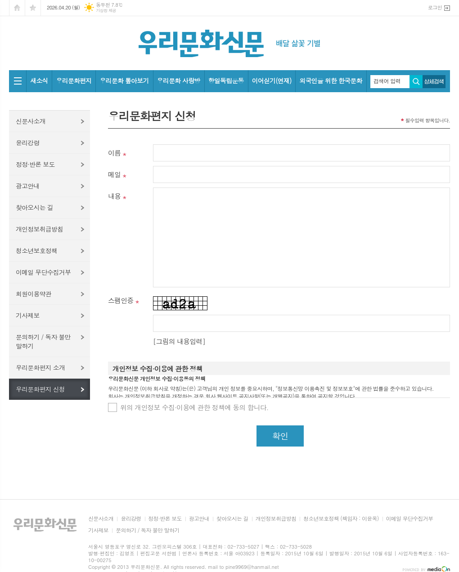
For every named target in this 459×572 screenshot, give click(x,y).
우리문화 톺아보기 (123, 80)
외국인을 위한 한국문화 (330, 80)
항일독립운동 (226, 80)
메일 (114, 174)
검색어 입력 (387, 81)
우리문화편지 (73, 80)
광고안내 (28, 185)
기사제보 (28, 315)
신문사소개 (30, 120)
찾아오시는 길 (34, 207)
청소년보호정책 (36, 250)
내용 (114, 196)
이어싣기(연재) (272, 80)
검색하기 (416, 81)
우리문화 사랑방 (178, 80)
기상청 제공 (106, 10)
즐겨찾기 (32, 8)
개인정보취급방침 (39, 228)
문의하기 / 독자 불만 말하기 (43, 341)
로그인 (435, 7)
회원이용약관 (33, 293)
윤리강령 (28, 142)
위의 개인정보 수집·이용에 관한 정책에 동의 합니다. (194, 407)
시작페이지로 (17, 8)
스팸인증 (120, 300)
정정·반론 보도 (35, 164)
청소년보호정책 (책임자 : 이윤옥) (340, 518)
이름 (114, 152)
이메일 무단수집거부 (43, 272)
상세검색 (434, 81)
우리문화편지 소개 (40, 367)
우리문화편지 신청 (40, 388)
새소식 (39, 80)
